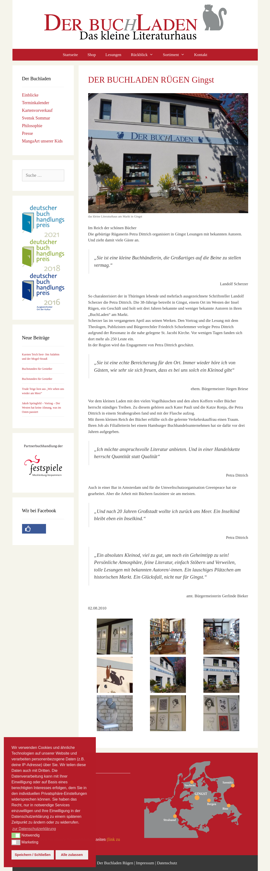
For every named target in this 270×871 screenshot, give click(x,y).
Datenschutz (167, 863)
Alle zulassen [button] (72, 855)
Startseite (70, 54)
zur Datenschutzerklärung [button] (34, 829)
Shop (91, 54)
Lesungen (113, 54)
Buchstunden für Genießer (37, 368)
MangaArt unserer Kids (42, 141)
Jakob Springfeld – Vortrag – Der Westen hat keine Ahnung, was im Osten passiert (41, 408)
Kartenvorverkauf (37, 110)
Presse (27, 133)
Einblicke (30, 95)
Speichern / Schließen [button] (33, 855)
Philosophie (32, 125)
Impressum (145, 863)
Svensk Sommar (36, 118)
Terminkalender (35, 102)
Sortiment (176, 55)
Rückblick (144, 55)
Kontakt (200, 54)
